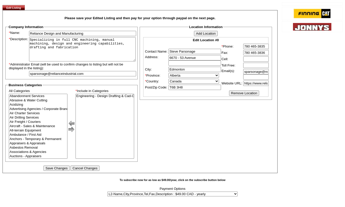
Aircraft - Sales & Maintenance (38, 131)
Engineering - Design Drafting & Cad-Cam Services (105, 101)
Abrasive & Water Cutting (38, 105)
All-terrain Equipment (38, 135)
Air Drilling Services (38, 122)
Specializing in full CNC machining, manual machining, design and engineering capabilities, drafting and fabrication (82, 51)
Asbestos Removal (38, 152)
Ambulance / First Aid (38, 139)
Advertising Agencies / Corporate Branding (38, 113)
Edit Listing (13, 7)
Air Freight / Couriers (38, 126)
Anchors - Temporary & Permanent (38, 144)
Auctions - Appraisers (38, 161)
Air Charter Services (38, 118)
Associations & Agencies (38, 156)
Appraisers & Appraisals (38, 148)
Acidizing (38, 109)
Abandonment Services (38, 101)
